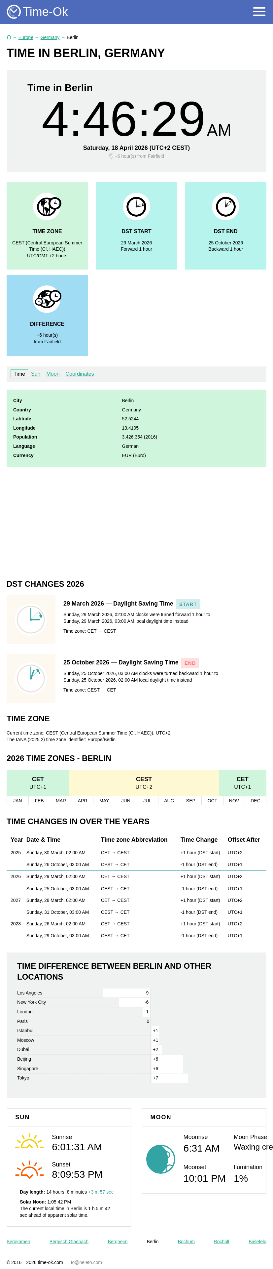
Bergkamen (18, 1241)
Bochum (186, 1241)
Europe (25, 37)
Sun (35, 374)
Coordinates (79, 374)
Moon (52, 374)
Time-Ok (45, 12)
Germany (50, 37)
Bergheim (117, 1241)
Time (19, 374)
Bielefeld (257, 1241)
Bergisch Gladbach (69, 1241)
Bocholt (221, 1241)
